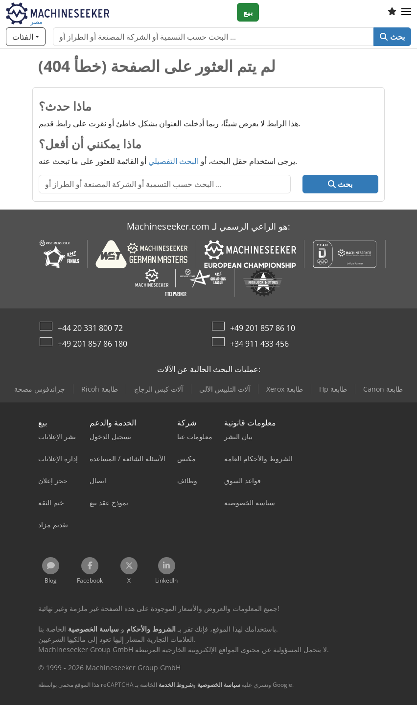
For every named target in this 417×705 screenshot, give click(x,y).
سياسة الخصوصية (218, 685)
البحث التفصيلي (173, 161)
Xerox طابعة (284, 389)
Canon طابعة (383, 389)
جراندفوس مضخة (39, 389)
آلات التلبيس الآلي (224, 389)
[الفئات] (26, 36)
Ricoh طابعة (99, 389)
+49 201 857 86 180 (92, 343)
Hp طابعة (333, 389)
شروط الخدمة (176, 685)
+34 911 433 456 (259, 343)
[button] (406, 12)
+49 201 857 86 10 (262, 328)
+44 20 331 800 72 (90, 328)
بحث (392, 36)
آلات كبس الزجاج (158, 389)
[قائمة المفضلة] (392, 12)
